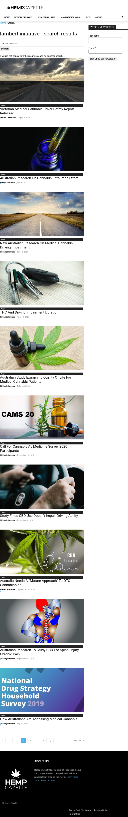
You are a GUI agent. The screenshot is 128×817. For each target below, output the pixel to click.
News (3, 105)
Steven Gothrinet (8, 117)
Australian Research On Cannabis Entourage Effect (39, 178)
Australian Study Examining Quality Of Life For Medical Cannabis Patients (35, 379)
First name (94, 35)
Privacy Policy (101, 810)
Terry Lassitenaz (7, 182)
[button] (122, 17)
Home (3, 23)
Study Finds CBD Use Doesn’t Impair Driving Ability (39, 516)
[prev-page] (3, 740)
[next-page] (51, 740)
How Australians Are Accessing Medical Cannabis (38, 719)
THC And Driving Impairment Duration (29, 312)
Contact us (74, 814)
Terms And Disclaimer (80, 810)
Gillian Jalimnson (8, 251)
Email (92, 48)
